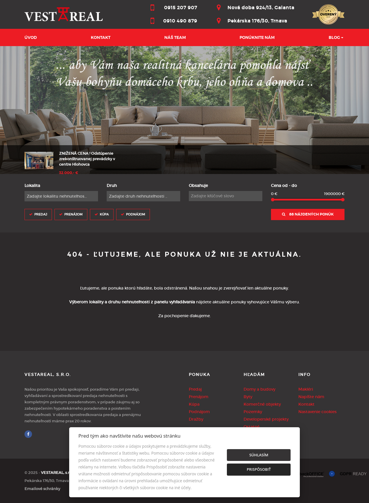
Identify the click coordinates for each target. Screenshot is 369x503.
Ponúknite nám (257, 37)
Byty (248, 396)
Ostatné (251, 426)
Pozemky (253, 411)
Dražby (196, 419)
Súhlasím (258, 454)
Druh (112, 185)
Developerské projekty (266, 419)
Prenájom (73, 214)
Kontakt (100, 37)
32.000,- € (68, 173)
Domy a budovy (259, 389)
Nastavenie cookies (317, 411)
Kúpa (104, 214)
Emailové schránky (42, 488)
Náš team (175, 37)
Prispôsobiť (259, 469)
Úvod (31, 37)
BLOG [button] (334, 37)
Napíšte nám (311, 396)
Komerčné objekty (262, 404)
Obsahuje (198, 185)
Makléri (305, 389)
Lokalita (32, 185)
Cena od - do (284, 185)
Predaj (40, 214)
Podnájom (135, 214)
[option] (184, 110)
